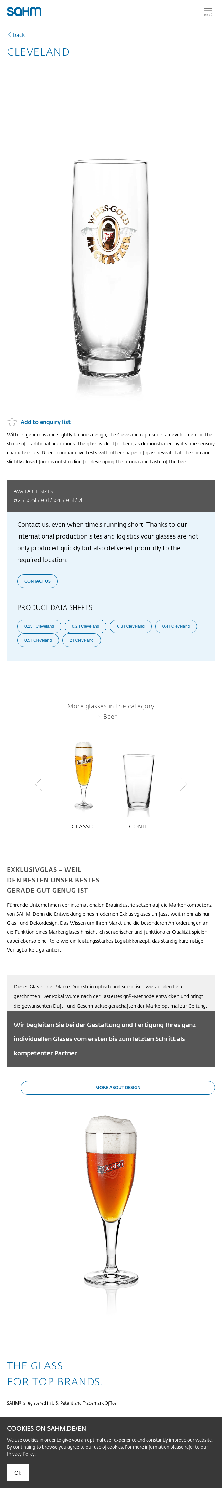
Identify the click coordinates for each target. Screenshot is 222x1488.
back (19, 34)
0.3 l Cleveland (130, 626)
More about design (118, 1087)
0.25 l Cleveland (39, 626)
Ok (17, 1472)
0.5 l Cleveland (38, 640)
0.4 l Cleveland (176, 626)
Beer (110, 716)
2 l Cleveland (81, 640)
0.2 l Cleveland (85, 626)
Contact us (37, 581)
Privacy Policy (21, 1454)
